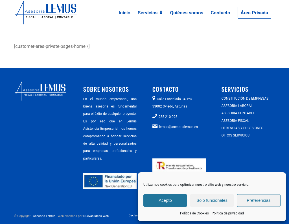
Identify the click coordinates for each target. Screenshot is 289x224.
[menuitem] (124, 12)
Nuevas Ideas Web (96, 216)
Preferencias (258, 200)
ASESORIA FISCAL (235, 121)
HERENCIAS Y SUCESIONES (242, 128)
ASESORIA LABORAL (237, 106)
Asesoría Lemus (44, 216)
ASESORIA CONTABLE (238, 113)
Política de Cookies (194, 213)
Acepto (165, 200)
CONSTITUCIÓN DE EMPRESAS (245, 98)
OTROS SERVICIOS (236, 135)
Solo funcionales (211, 200)
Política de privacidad (228, 213)
